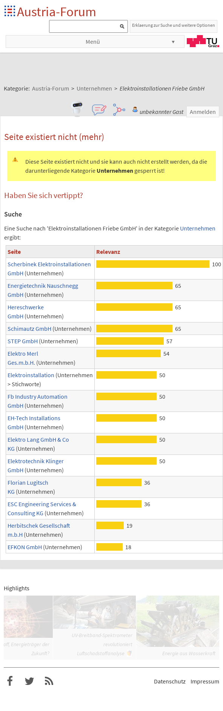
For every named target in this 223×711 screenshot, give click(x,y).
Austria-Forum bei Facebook (10, 681)
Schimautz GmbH (29, 328)
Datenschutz (170, 681)
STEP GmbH (23, 341)
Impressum (205, 681)
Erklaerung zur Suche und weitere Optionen (173, 25)
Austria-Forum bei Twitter (29, 681)
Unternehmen (197, 228)
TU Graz (203, 41)
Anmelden (203, 111)
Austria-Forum (56, 11)
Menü (93, 41)
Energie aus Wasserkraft (188, 653)
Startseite (10, 11)
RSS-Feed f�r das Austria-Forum (49, 681)
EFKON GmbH (25, 547)
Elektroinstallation (31, 375)
